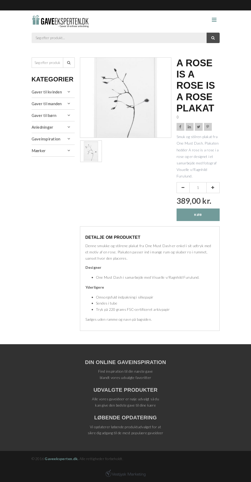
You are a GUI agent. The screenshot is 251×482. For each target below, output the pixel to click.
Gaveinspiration (46, 138)
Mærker (39, 150)
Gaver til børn (44, 115)
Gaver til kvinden (47, 92)
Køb (198, 215)
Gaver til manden (47, 103)
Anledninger (43, 127)
